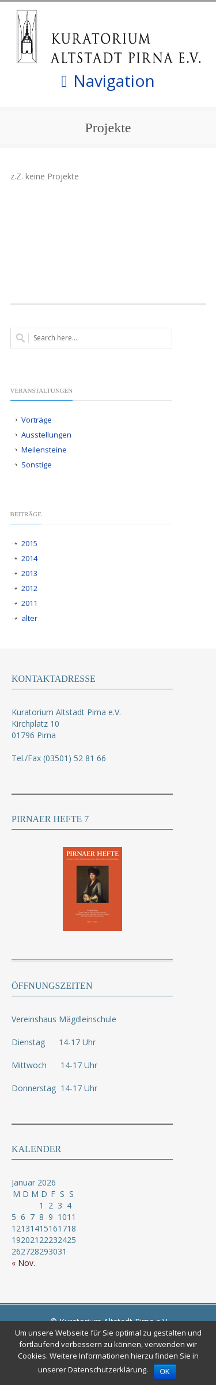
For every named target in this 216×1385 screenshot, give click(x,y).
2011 (29, 603)
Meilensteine (44, 449)
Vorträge (36, 420)
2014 (29, 558)
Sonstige (36, 464)
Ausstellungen (46, 434)
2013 (29, 573)
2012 (29, 588)
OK (165, 1372)
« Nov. (23, 1262)
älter (29, 618)
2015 (29, 543)
